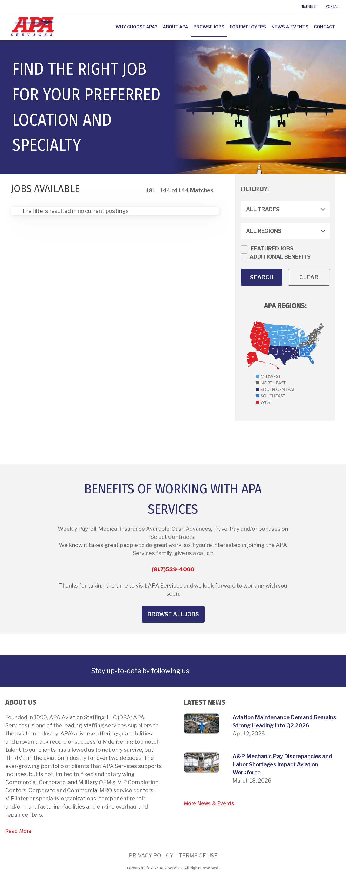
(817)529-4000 (173, 569)
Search (261, 277)
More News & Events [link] (209, 803)
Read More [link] (18, 831)
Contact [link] (324, 26)
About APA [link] (175, 26)
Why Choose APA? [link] (136, 26)
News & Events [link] (289, 26)
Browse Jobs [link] (209, 26)
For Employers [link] (248, 26)
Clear (308, 277)
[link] (6, 6)
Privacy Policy (151, 855)
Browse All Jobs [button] (173, 614)
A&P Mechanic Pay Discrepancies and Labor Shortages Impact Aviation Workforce (282, 764)
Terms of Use (198, 855)
